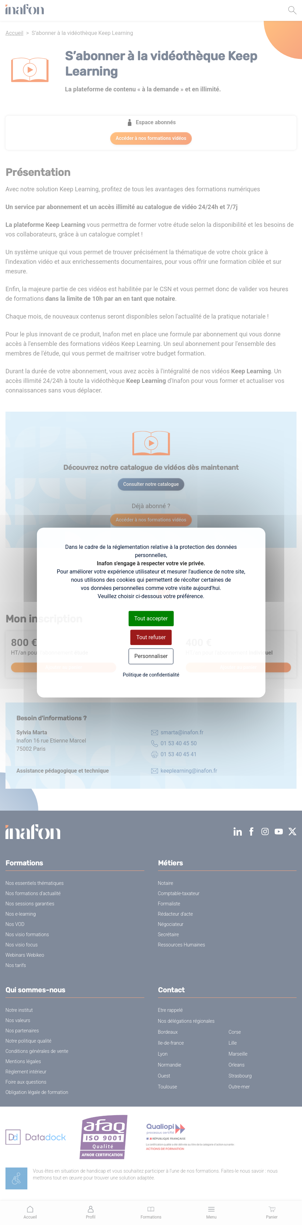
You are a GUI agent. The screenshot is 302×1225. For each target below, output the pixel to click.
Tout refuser (151, 637)
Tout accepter (151, 618)
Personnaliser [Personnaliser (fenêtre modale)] (151, 656)
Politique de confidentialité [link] (151, 675)
